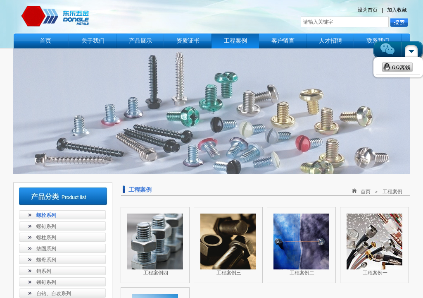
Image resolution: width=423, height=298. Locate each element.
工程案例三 (228, 273)
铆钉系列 (46, 282)
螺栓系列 (46, 215)
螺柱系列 (46, 237)
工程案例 (235, 41)
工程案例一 (375, 273)
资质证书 (188, 41)
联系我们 (378, 41)
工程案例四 (155, 273)
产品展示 (140, 41)
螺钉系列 (46, 226)
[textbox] (345, 22)
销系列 (43, 271)
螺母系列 (46, 260)
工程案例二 (302, 273)
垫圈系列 (46, 249)
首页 (45, 41)
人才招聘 (330, 41)
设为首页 (368, 10)
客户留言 (283, 41)
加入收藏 (397, 10)
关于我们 (93, 41)
